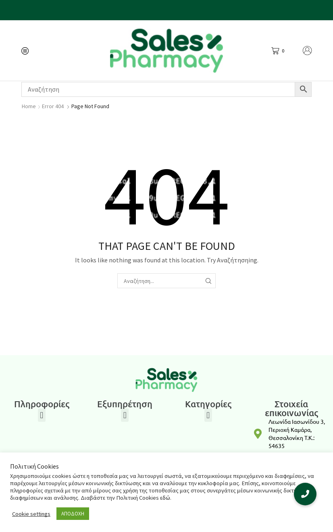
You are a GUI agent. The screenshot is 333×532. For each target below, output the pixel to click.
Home (29, 106)
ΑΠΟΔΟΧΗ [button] (72, 513)
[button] (42, 415)
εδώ (165, 497)
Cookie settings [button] (31, 513)
